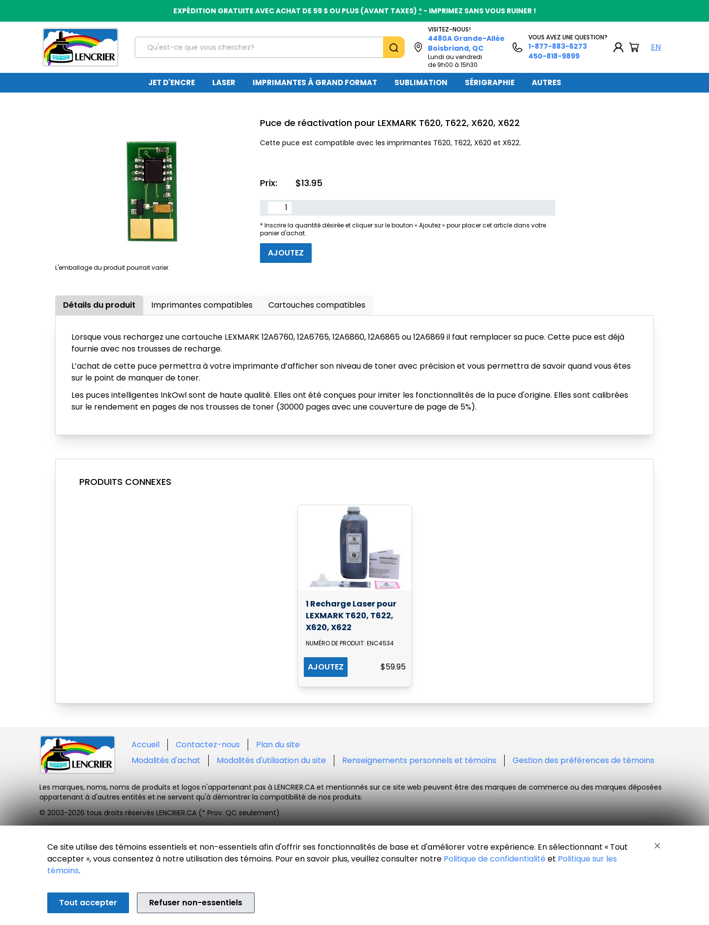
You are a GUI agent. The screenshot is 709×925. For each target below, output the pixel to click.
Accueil (145, 744)
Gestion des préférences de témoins (583, 760)
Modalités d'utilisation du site (271, 760)
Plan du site (278, 744)
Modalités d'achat (165, 760)
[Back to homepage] (80, 47)
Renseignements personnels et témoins (419, 760)
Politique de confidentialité (495, 858)
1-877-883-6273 (557, 46)
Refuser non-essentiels (195, 902)
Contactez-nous (208, 744)
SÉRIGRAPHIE (490, 82)
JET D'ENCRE (171, 82)
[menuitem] (171, 83)
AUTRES (546, 82)
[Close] (657, 845)
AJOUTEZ (326, 666)
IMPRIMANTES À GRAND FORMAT (315, 82)
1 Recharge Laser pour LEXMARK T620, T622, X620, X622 (351, 615)
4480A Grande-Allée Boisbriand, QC (466, 43)
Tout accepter (88, 902)
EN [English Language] (656, 47)
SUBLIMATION (421, 82)
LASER (223, 82)
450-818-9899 (554, 56)
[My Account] (618, 47)
